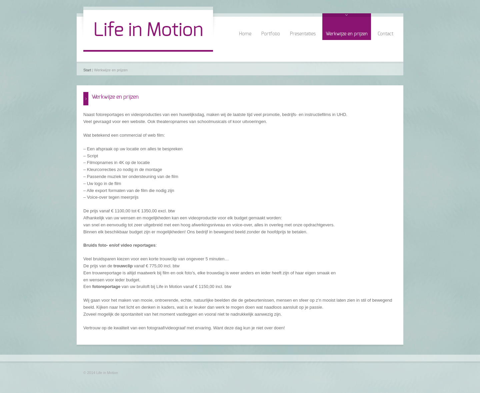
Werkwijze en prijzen (347, 34)
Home (245, 34)
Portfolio (270, 34)
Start (87, 70)
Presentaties (303, 34)
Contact (385, 34)
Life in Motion (148, 30)
